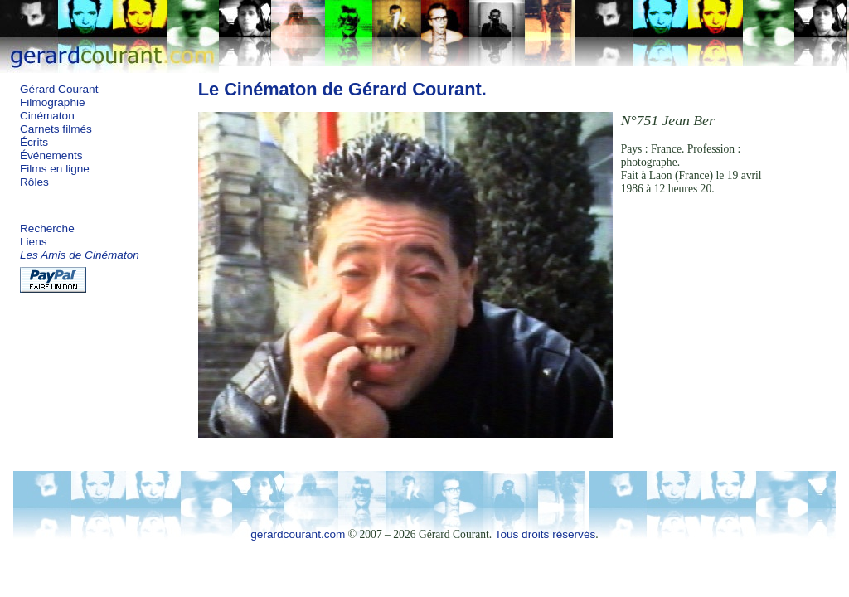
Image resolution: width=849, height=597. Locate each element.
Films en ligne (55, 169)
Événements (51, 155)
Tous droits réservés (545, 534)
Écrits (34, 142)
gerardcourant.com (297, 534)
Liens (33, 241)
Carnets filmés (56, 129)
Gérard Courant (59, 89)
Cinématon (47, 115)
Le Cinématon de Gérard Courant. (342, 89)
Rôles (34, 182)
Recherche (47, 228)
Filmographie (52, 102)
